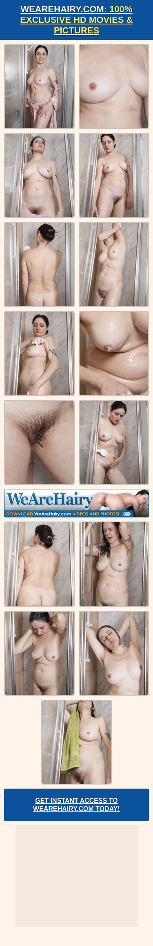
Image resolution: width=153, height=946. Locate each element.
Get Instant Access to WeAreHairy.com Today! (76, 804)
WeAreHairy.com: (76, 19)
